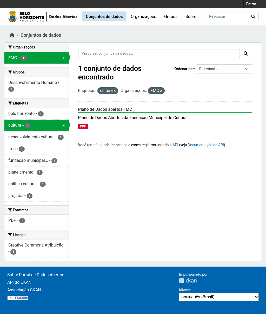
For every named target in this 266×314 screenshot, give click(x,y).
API (175, 145)
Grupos (171, 16)
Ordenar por (184, 69)
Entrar (251, 4)
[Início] (12, 35)
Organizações (143, 16)
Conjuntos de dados (104, 16)
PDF (83, 126)
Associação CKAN (24, 289)
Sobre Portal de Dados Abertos (35, 274)
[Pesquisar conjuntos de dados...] (232, 16)
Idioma (184, 290)
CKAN (188, 280)
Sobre (190, 16)
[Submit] (253, 16)
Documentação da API (206, 145)
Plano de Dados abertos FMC (105, 109)
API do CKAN (19, 282)
